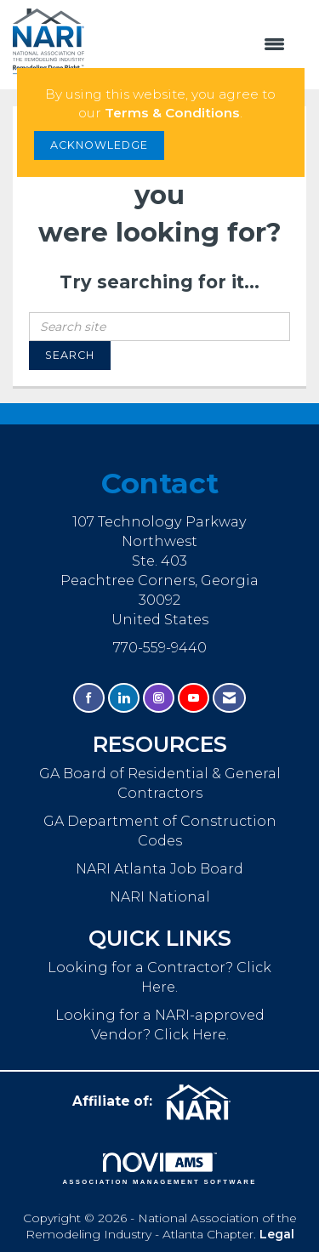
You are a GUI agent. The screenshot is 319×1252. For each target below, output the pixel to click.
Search (69, 355)
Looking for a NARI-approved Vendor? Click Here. (160, 1024)
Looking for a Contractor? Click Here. (159, 977)
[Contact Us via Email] (229, 698)
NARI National (160, 896)
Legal (276, 1234)
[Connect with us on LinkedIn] (124, 698)
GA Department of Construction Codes (159, 830)
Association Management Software (159, 1168)
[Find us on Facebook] (89, 698)
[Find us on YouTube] (193, 698)
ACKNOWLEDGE (99, 145)
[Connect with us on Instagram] (158, 698)
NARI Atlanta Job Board (159, 868)
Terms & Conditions (172, 113)
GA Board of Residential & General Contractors (160, 783)
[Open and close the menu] (193, 45)
